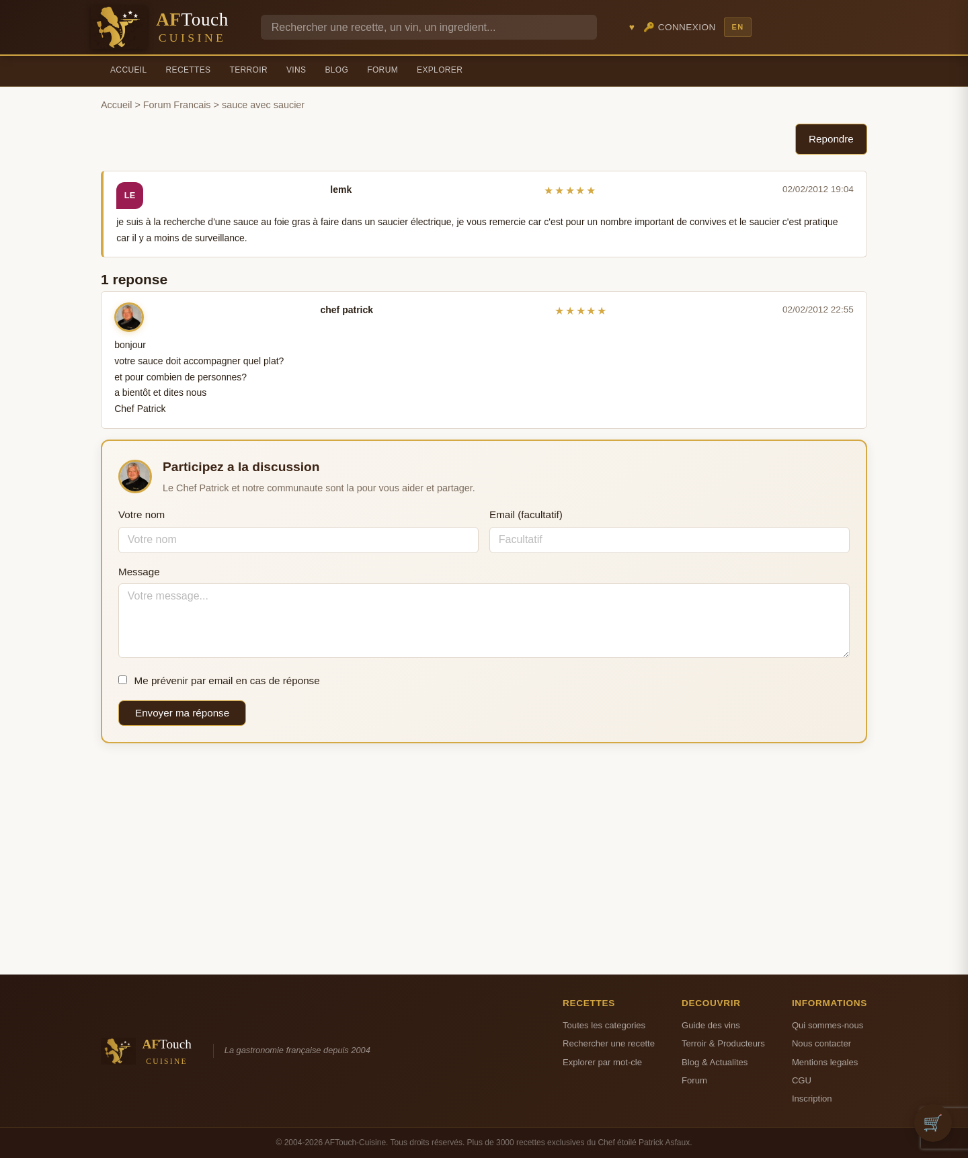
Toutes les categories (604, 1025)
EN (737, 27)
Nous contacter (821, 1043)
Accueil (128, 70)
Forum (382, 70)
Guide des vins (711, 1025)
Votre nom (141, 514)
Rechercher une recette (609, 1043)
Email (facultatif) (526, 514)
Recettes (188, 70)
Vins (296, 70)
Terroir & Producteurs (723, 1043)
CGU (801, 1080)
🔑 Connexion (679, 27)
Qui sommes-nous (827, 1025)
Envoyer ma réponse (182, 712)
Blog (336, 70)
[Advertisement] (484, 859)
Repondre (831, 138)
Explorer (439, 70)
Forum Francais (177, 104)
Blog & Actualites (715, 1062)
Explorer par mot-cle (602, 1062)
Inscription (812, 1098)
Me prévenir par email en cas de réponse (219, 680)
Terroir (248, 70)
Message (139, 571)
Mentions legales (825, 1062)
